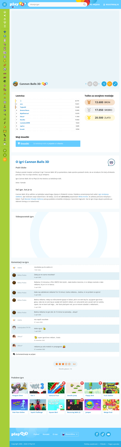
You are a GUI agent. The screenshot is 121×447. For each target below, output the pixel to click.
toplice (22, 126)
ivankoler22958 (25, 123)
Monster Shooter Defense (34, 199)
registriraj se (111, 4)
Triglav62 (23, 107)
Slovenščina (68, 434)
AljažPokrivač (24, 113)
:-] (20, 101)
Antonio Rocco (24, 110)
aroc (21, 104)
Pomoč (36, 434)
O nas (55, 434)
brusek (22, 129)
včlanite (60, 143)
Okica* (22, 117)
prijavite (51, 143)
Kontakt (46, 434)
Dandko (22, 120)
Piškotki (103, 444)
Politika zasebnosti (91, 444)
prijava (95, 4)
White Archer (83, 197)
